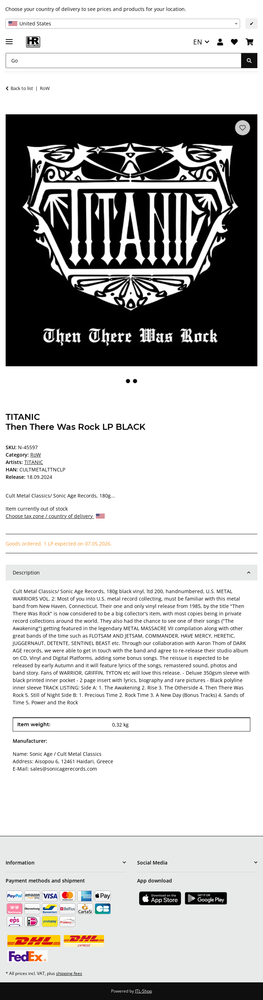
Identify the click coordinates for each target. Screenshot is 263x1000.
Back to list (22, 88)
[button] (220, 42)
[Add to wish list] (242, 127)
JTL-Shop (143, 991)
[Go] (123, 60)
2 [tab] (135, 381)
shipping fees (69, 973)
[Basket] (249, 42)
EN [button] (197, 42)
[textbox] (123, 23)
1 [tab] (128, 381)
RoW (35, 454)
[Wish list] (234, 42)
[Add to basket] (11, 110)
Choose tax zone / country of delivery (55, 516)
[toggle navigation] (9, 38)
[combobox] (122, 24)
